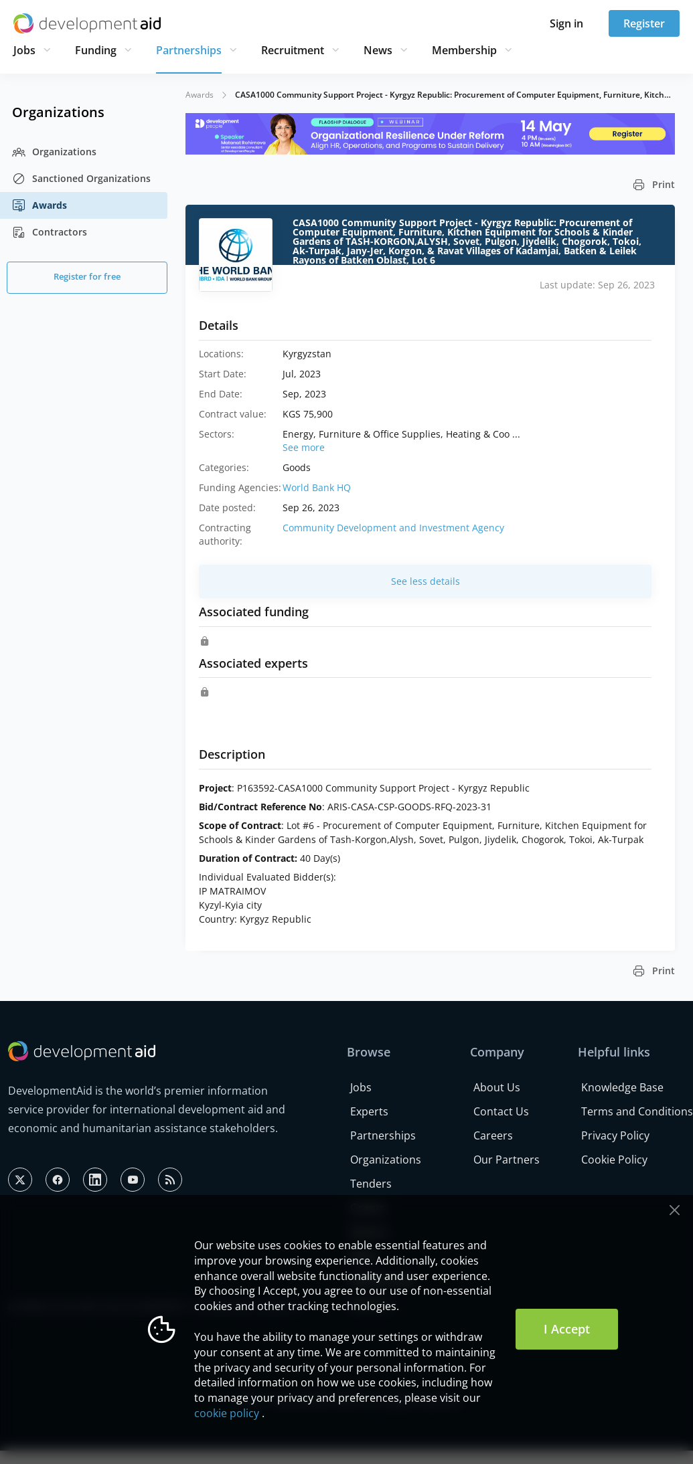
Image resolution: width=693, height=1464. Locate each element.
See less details (425, 581)
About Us (496, 1087)
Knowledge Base (622, 1087)
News (378, 50)
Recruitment (292, 50)
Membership (464, 50)
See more (304, 447)
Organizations (54, 152)
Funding (96, 50)
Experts (369, 1111)
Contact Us (501, 1111)
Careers (493, 1135)
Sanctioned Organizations (81, 178)
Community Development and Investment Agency (393, 527)
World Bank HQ (317, 487)
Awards (39, 205)
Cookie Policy (614, 1159)
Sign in (566, 23)
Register (644, 23)
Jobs (24, 50)
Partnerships (189, 50)
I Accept (567, 1329)
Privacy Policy (615, 1135)
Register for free (87, 276)
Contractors (49, 232)
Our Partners (506, 1159)
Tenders (371, 1183)
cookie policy (226, 1413)
